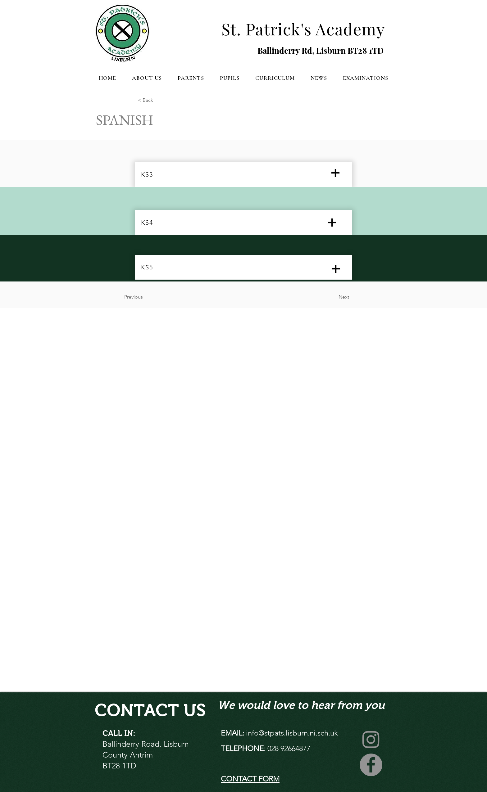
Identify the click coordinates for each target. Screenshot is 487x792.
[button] (147, 78)
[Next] (333, 297)
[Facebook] (371, 765)
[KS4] (243, 222)
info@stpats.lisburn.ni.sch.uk (292, 732)
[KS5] (243, 267)
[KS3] (243, 174)
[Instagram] (371, 739)
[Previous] (144, 297)
